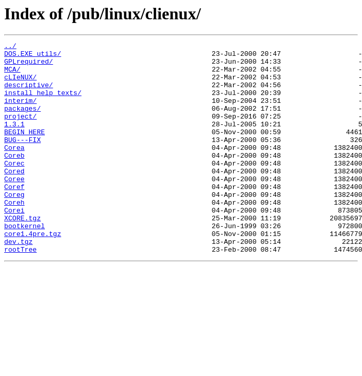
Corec (14, 188)
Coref (14, 216)
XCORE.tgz (22, 253)
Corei (14, 244)
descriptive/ (28, 94)
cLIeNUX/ (20, 84)
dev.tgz (18, 282)
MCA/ (12, 75)
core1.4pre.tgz (32, 272)
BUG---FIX (22, 159)
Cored (14, 197)
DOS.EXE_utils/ (32, 56)
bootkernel (24, 263)
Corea (14, 169)
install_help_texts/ (42, 103)
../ (10, 47)
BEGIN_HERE (24, 150)
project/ (20, 131)
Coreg (14, 225)
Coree (14, 207)
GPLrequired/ (28, 65)
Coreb (14, 178)
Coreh (14, 235)
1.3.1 (14, 141)
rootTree (20, 291)
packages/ (22, 122)
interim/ (20, 113)
